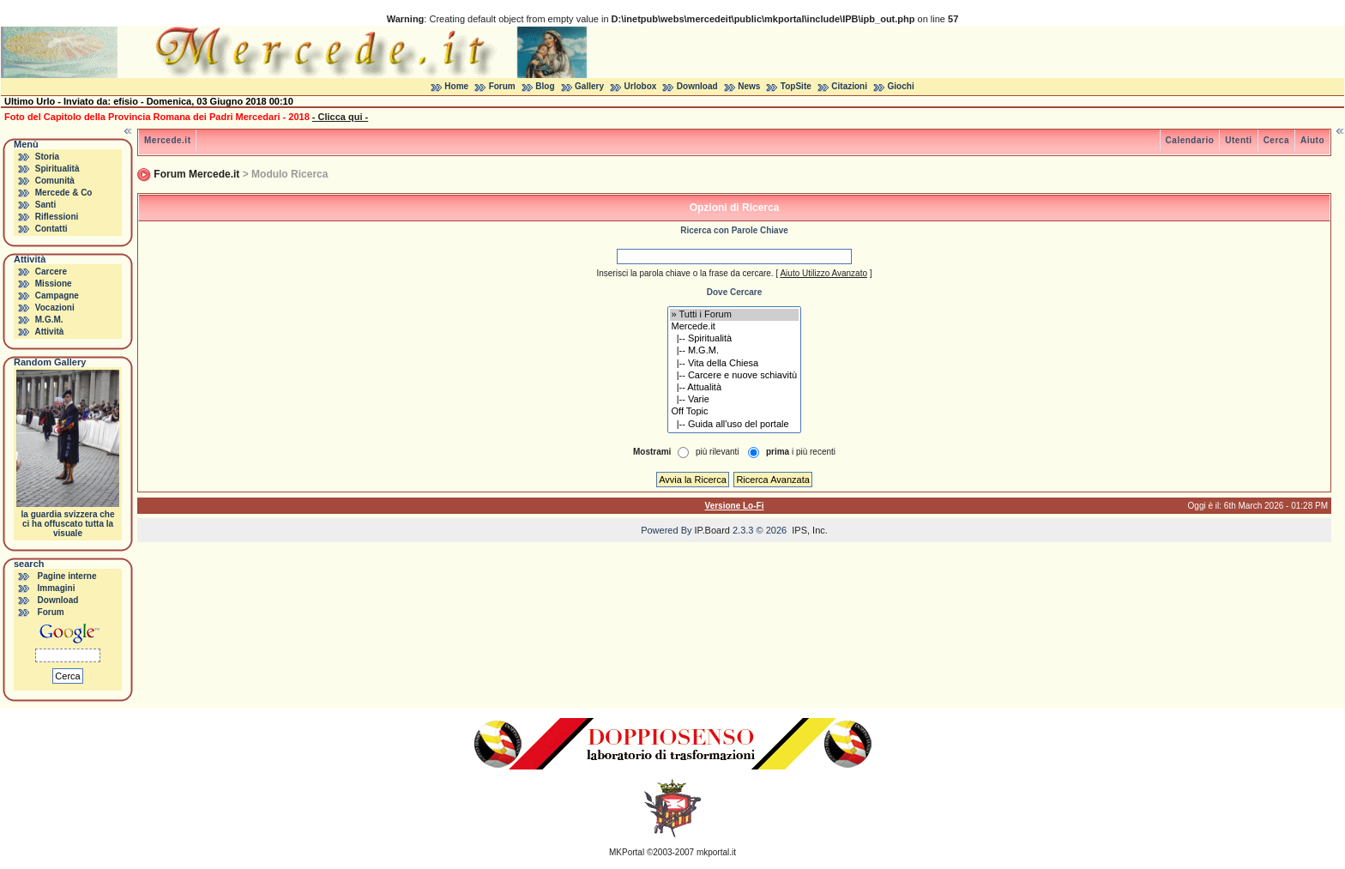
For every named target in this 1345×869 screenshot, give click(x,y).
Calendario (1190, 140)
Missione (53, 283)
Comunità (55, 180)
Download (697, 86)
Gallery (589, 86)
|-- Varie (734, 400)
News (749, 86)
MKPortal (626, 852)
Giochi (901, 86)
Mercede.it (167, 140)
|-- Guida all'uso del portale (734, 425)
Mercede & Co (64, 192)
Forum (502, 86)
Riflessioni (57, 216)
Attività (48, 331)
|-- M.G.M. (734, 351)
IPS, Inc (808, 530)
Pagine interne (67, 576)
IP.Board (712, 530)
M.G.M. (49, 319)
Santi (45, 204)
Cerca (1276, 140)
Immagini (56, 588)
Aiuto (1312, 140)
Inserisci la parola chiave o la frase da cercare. (684, 273)
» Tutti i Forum (734, 315)
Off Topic (734, 412)
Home (456, 86)
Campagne (57, 295)
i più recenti (800, 451)
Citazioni (849, 86)
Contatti (51, 228)
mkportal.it (716, 852)
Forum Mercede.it (196, 174)
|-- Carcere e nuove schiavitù (734, 376)
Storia (47, 156)
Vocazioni (55, 307)
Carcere (51, 271)
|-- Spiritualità (734, 339)
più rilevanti (717, 451)
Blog (544, 86)
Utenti (1238, 140)
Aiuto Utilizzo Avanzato (823, 273)
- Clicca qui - (340, 117)
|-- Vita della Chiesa (734, 364)
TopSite (796, 86)
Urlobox (640, 86)
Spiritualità (57, 168)
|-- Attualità (734, 388)
